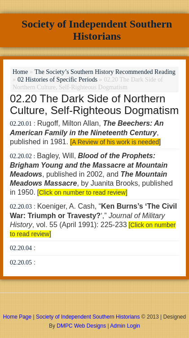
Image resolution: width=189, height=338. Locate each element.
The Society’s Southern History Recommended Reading (105, 72)
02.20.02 (21, 156)
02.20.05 (21, 262)
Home (20, 72)
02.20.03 (21, 206)
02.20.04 (21, 248)
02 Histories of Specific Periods (57, 79)
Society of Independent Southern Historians (97, 30)
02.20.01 (21, 123)
